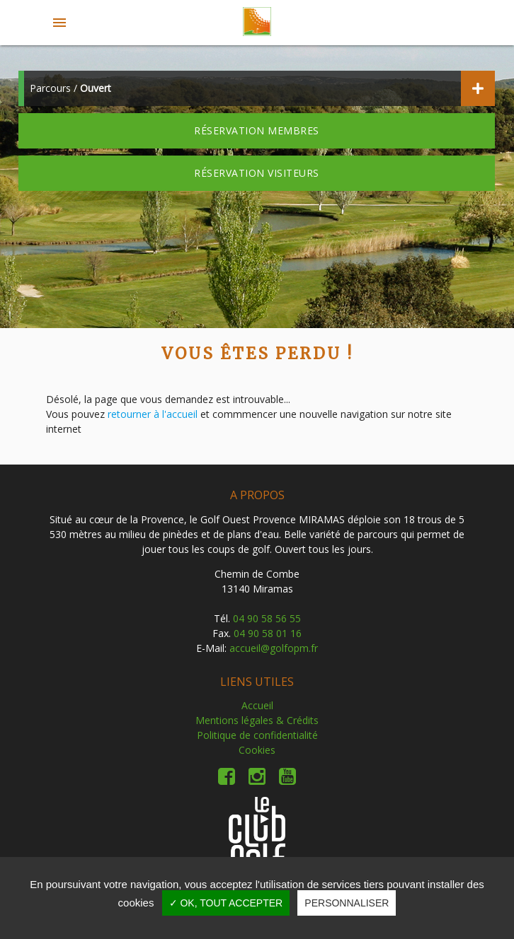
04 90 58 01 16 (268, 633)
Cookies (257, 750)
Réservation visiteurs (256, 173)
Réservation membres (256, 130)
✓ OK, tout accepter (226, 903)
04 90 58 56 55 (267, 618)
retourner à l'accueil (153, 414)
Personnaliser (346, 903)
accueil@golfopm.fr (273, 648)
